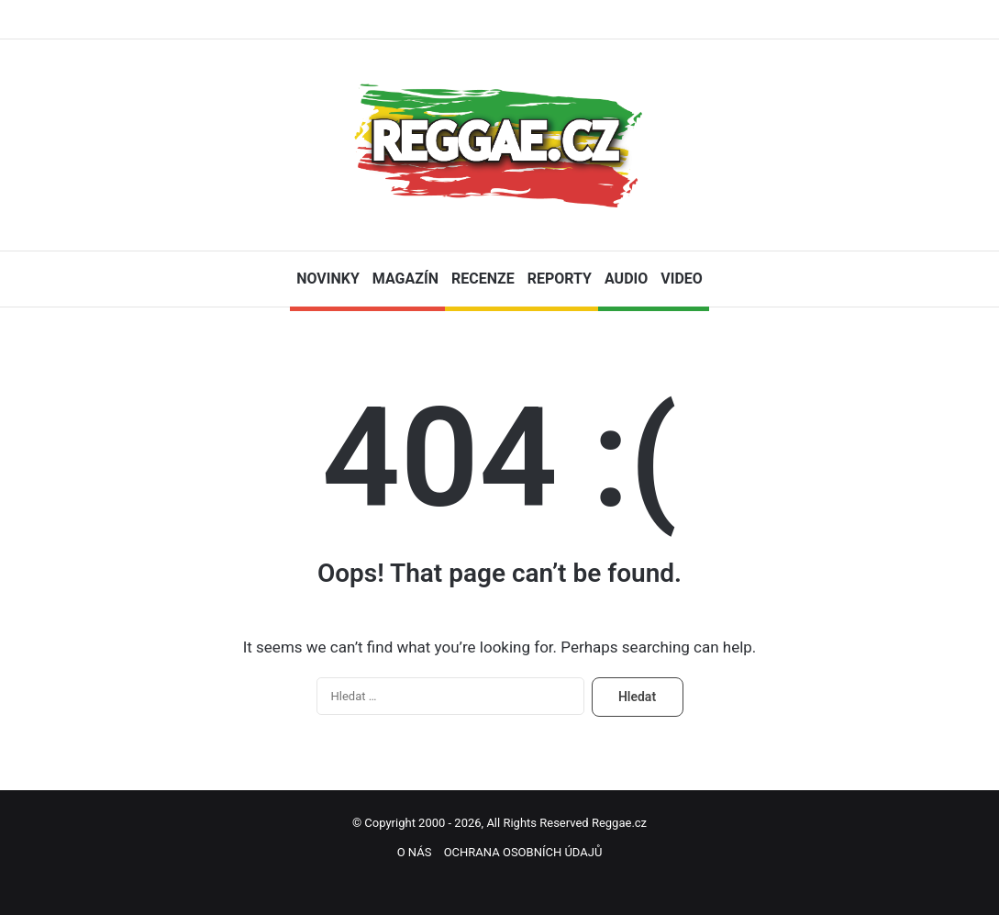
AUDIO (626, 278)
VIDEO (681, 278)
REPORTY (559, 278)
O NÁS (414, 852)
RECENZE (483, 278)
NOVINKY (328, 278)
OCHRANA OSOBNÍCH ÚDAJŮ (523, 852)
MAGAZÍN (405, 278)
